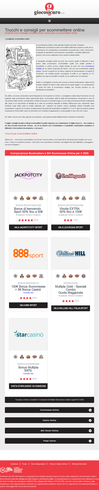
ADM (51, 479)
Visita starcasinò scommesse (28, 386)
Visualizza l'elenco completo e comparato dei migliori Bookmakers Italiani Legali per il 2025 (49, 400)
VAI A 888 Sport (28, 305)
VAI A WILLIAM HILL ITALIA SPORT (71, 308)
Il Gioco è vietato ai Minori (58, 464)
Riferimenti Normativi (79, 464)
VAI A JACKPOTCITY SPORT (28, 227)
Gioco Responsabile (38, 464)
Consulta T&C (28, 293)
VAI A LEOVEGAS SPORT (70, 227)
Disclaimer (14, 464)
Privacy (24, 464)
